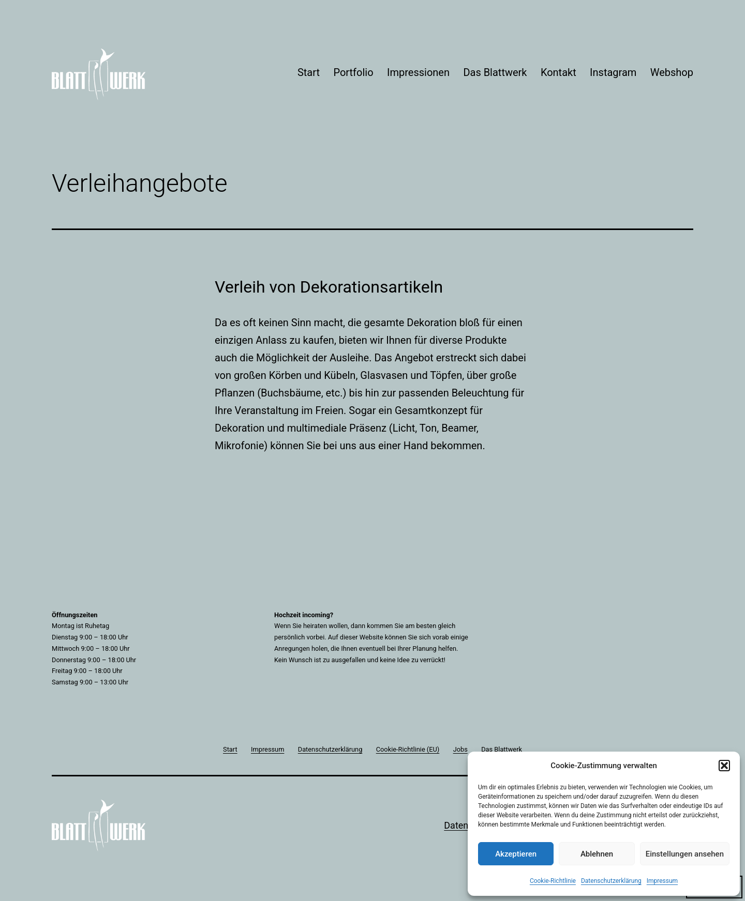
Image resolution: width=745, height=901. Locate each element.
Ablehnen (596, 854)
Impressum (662, 880)
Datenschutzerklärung (611, 880)
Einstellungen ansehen (685, 854)
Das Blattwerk (495, 72)
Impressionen (418, 72)
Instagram (613, 72)
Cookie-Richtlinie (553, 880)
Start (308, 72)
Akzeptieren (516, 854)
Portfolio (353, 72)
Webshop (671, 72)
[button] (724, 765)
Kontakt (558, 72)
